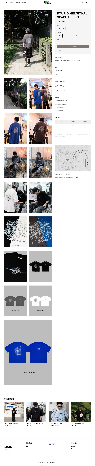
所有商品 (11, 2)
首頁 (6, 2)
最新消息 (24, 2)
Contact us (74, 449)
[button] (83, 2)
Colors (59, 32)
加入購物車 (73, 46)
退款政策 (53, 465)
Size (58, 25)
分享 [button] (59, 51)
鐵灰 (66, 36)
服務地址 (18, 2)
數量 (58, 39)
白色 (71, 36)
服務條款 (42, 465)
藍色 (77, 36)
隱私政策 (47, 465)
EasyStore (54, 462)
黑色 (60, 36)
